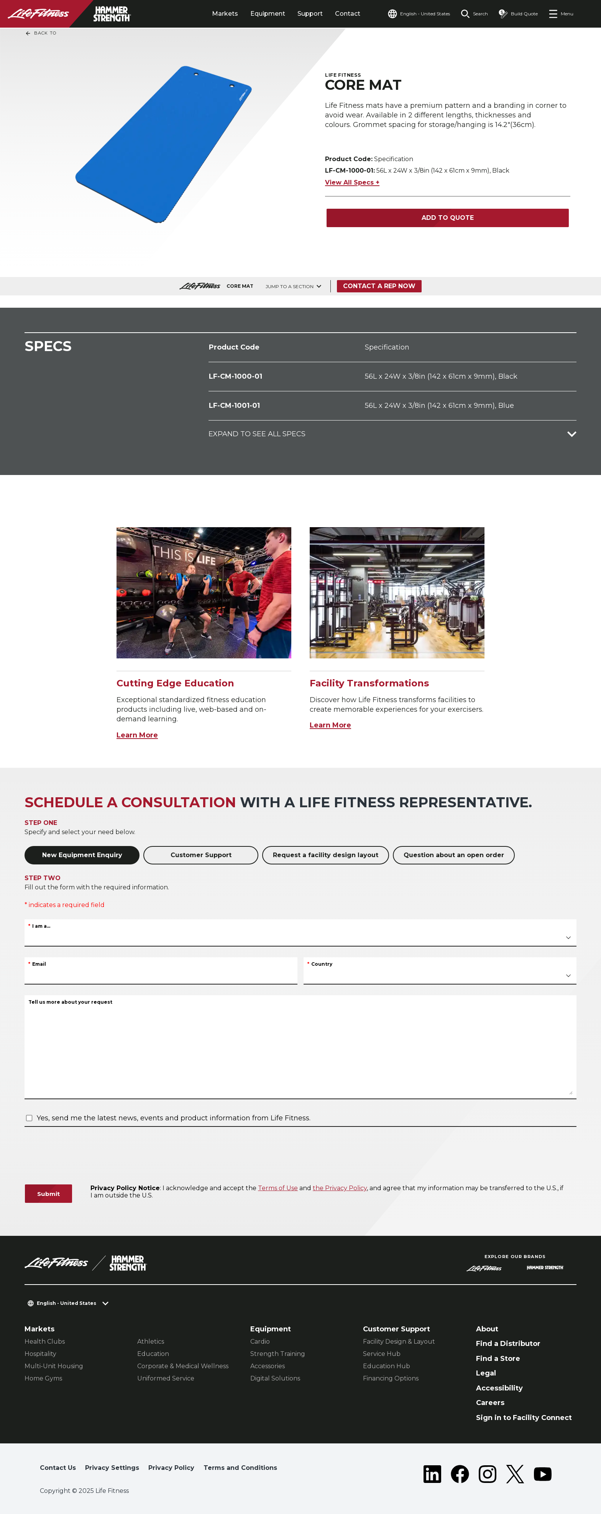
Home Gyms (43, 1378)
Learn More (137, 735)
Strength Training (277, 1353)
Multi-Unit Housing (54, 1366)
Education (153, 1353)
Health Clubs (45, 1341)
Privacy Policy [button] (171, 1467)
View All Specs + (352, 178)
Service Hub (382, 1353)
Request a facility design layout (325, 855)
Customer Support (201, 855)
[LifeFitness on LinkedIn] (432, 1474)
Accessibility (499, 1388)
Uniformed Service (165, 1378)
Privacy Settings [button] (112, 1467)
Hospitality (40, 1353)
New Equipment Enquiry (82, 855)
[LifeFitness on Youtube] (543, 1474)
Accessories (267, 1366)
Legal (486, 1373)
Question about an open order (454, 855)
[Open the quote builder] (518, 13)
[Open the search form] (474, 13)
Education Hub (386, 1366)
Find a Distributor (508, 1343)
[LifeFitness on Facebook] (460, 1474)
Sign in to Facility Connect (524, 1417)
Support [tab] (310, 13)
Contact (347, 13)
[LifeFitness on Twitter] (515, 1474)
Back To (40, 33)
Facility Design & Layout (399, 1341)
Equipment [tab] (267, 13)
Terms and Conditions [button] (240, 1467)
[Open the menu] (560, 13)
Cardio (260, 1341)
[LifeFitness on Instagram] (487, 1474)
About (487, 1329)
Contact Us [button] (58, 1467)
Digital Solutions (275, 1378)
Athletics (150, 1341)
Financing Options (391, 1378)
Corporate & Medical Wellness (182, 1366)
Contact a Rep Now (379, 286)
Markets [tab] (225, 13)
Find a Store (498, 1358)
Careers (490, 1403)
